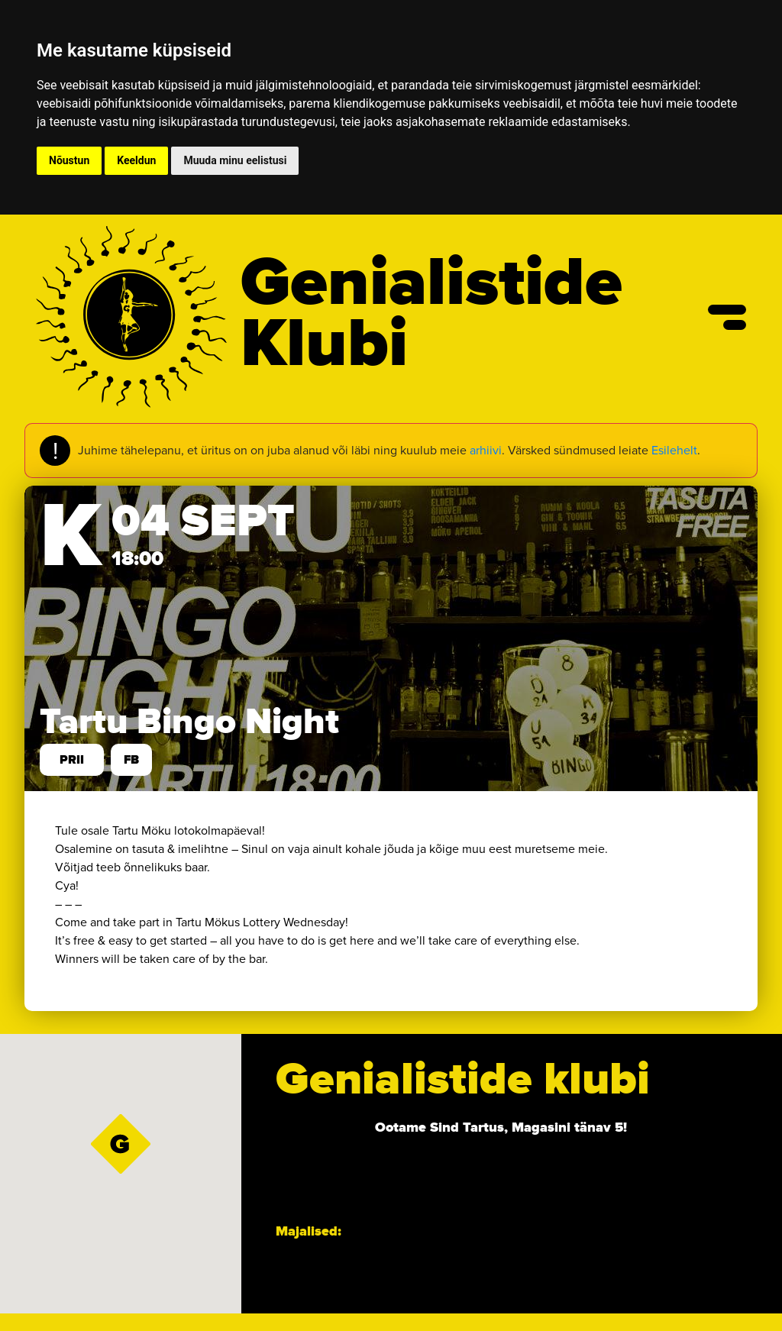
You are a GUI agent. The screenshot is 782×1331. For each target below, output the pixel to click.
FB (131, 759)
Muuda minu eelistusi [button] (234, 160)
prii (72, 759)
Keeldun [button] (136, 160)
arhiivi (486, 450)
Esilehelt (674, 450)
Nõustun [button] (69, 160)
